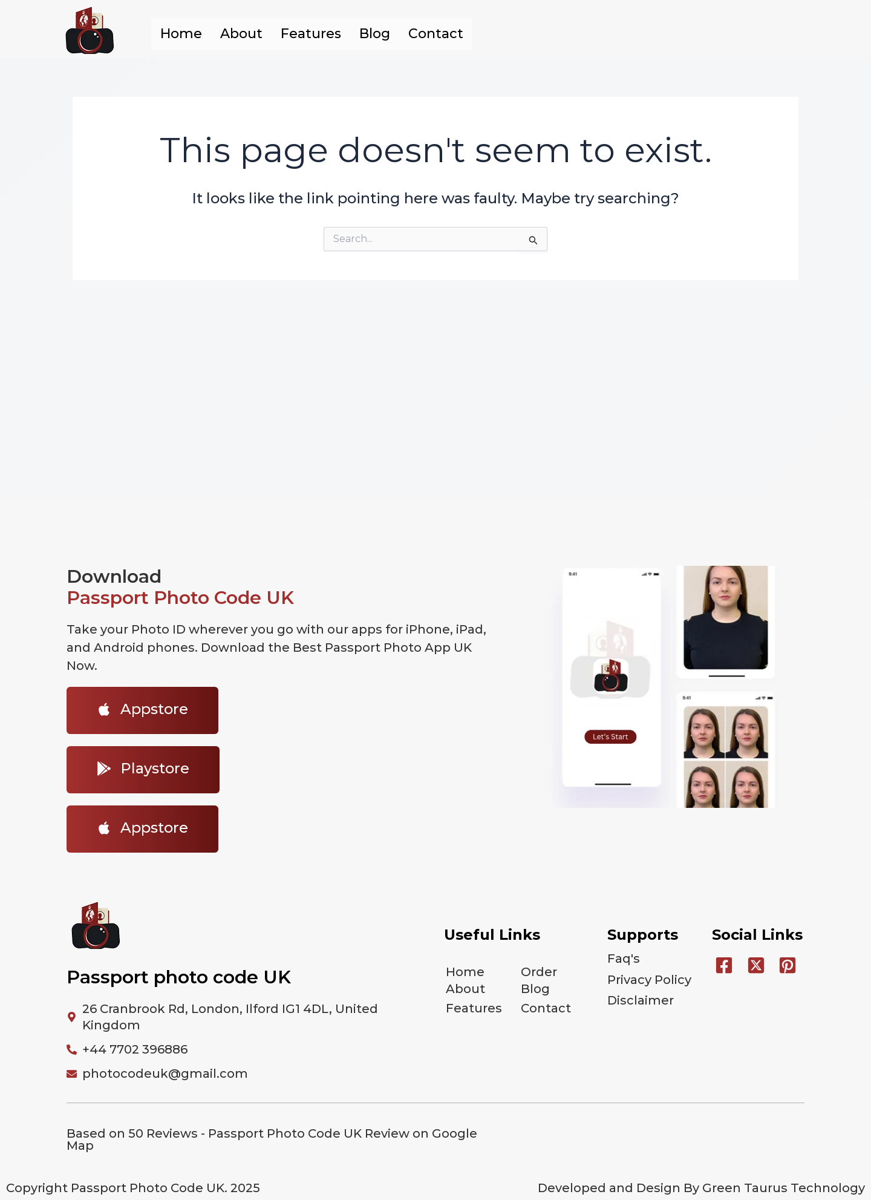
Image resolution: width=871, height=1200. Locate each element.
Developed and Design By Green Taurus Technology (701, 1188)
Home (181, 33)
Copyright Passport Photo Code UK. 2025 (133, 1188)
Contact (435, 33)
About (241, 33)
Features (311, 33)
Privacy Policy (649, 975)
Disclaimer (640, 992)
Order (539, 970)
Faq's (623, 957)
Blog (374, 33)
